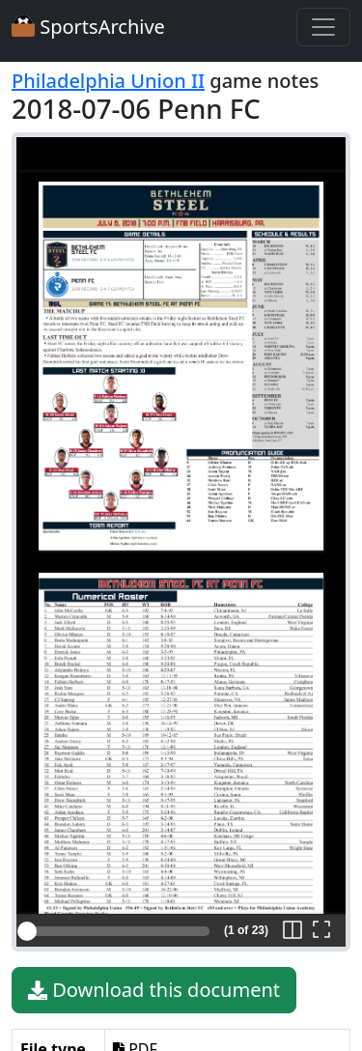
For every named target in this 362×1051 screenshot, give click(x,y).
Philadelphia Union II (108, 81)
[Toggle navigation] (323, 27)
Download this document (154, 990)
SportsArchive (88, 27)
